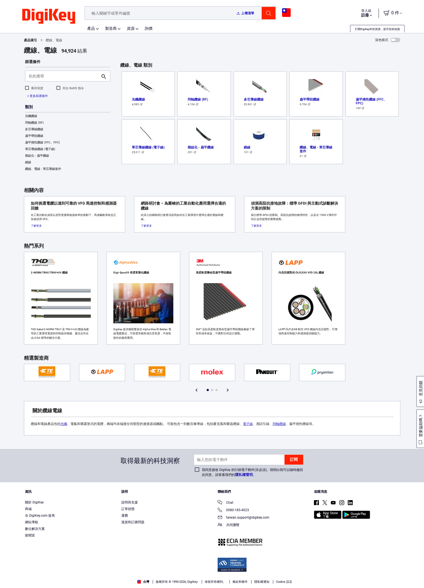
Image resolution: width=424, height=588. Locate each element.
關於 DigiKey (34, 502)
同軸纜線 (279, 424)
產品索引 (30, 40)
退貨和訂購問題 (132, 522)
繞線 (28, 162)
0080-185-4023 (233, 510)
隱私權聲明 (244, 475)
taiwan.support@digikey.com (243, 518)
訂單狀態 (128, 509)
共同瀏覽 (228, 525)
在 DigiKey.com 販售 (40, 515)
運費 (124, 515)
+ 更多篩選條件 (37, 96)
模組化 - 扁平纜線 (37, 155)
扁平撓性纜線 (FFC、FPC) (42, 142)
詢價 (148, 28)
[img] (48, 16)
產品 (91, 28)
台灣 (143, 582)
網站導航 (31, 522)
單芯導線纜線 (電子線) (40, 149)
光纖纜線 (31, 116)
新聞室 (30, 535)
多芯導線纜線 (34, 129)
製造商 (111, 28)
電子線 (248, 424)
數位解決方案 (35, 529)
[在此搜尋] (63, 76)
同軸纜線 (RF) (34, 122)
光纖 (64, 424)
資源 (131, 28)
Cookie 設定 (284, 582)
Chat (225, 503)
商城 (28, 509)
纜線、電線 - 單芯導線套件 (43, 168)
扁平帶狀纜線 (34, 135)
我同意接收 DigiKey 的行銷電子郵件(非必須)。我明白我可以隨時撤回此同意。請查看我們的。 (252, 472)
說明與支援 (129, 502)
